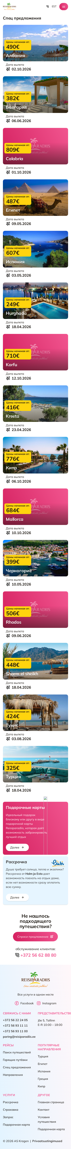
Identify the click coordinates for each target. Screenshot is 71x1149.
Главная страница (51, 1102)
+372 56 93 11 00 (15, 1031)
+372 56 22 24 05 (15, 1020)
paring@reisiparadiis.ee (19, 1036)
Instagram (46, 1003)
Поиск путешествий (17, 1052)
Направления (13, 1075)
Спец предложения (17, 1067)
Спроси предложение (35, 936)
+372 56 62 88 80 (35, 955)
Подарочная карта (16, 1124)
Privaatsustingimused (47, 1141)
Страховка (10, 1109)
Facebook (24, 1003)
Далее (17, 847)
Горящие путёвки (15, 1060)
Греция (43, 1079)
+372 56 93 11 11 (15, 1025)
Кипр (41, 1086)
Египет (42, 1064)
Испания (44, 1071)
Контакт (43, 1109)
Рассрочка (10, 1102)
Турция (43, 1056)
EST (54, 6)
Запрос (8, 1117)
